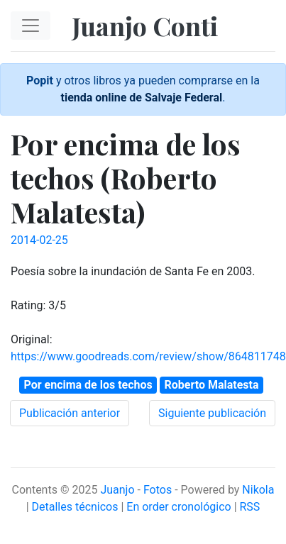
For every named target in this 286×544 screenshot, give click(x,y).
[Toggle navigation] (30, 25)
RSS (250, 507)
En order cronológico (178, 507)
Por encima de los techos (87, 385)
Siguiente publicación (212, 413)
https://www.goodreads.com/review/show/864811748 (148, 356)
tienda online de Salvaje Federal (142, 97)
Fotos (157, 489)
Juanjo (117, 489)
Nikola (258, 489)
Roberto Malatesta (212, 385)
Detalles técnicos (75, 507)
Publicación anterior (69, 413)
